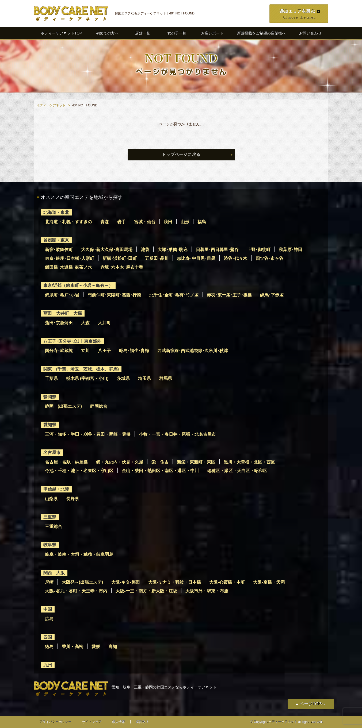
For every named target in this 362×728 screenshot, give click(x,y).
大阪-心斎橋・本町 (227, 582)
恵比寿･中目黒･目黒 (196, 258)
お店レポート (212, 33)
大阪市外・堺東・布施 (206, 591)
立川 (85, 350)
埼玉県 (144, 378)
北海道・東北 (56, 212)
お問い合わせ (310, 33)
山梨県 (51, 498)
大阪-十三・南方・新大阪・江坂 (146, 591)
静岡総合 (98, 406)
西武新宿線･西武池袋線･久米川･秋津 (192, 350)
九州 (47, 665)
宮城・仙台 (144, 221)
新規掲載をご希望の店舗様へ (261, 33)
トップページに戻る (181, 154)
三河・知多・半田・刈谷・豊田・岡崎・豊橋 (88, 434)
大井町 (104, 323)
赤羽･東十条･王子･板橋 (229, 295)
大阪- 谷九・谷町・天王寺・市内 (76, 591)
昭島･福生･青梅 (134, 350)
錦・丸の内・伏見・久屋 (119, 462)
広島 (49, 619)
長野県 (72, 498)
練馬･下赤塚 (272, 295)
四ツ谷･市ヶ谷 (269, 258)
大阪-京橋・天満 (268, 582)
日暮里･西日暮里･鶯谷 (217, 249)
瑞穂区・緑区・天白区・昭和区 (237, 470)
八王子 (104, 350)
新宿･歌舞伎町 (59, 249)
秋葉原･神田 (290, 249)
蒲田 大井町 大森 (62, 313)
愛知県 (49, 424)
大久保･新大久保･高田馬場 (106, 249)
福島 (201, 221)
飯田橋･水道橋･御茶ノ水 (68, 267)
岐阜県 (49, 544)
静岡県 (49, 397)
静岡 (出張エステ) (63, 406)
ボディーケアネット (51, 105)
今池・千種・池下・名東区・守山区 (79, 470)
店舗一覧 (142, 33)
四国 (47, 637)
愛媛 (96, 646)
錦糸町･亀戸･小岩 (62, 295)
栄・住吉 (160, 462)
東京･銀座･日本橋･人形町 (69, 258)
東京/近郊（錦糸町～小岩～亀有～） (78, 285)
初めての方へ (107, 33)
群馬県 (165, 378)
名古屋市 (51, 452)
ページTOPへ (313, 704)
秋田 (168, 221)
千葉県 (51, 378)
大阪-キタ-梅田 (125, 582)
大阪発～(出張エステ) (82, 582)
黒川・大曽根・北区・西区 (249, 462)
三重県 (49, 517)
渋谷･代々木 (235, 258)
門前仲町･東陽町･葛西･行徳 (114, 295)
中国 (47, 609)
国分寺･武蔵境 (59, 350)
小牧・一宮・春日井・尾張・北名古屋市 (177, 434)
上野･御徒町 (258, 249)
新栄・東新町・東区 (196, 462)
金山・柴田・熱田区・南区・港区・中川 (160, 470)
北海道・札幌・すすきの (68, 221)
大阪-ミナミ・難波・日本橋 (174, 582)
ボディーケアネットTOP (61, 33)
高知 (112, 646)
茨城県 (123, 378)
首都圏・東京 (56, 240)
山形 (185, 221)
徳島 (49, 646)
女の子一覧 (176, 33)
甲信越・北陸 (56, 489)
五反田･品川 (157, 258)
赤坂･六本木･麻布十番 (121, 267)
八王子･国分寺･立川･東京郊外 (72, 341)
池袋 (145, 249)
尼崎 (49, 582)
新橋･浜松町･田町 (119, 258)
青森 (104, 221)
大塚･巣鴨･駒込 (173, 249)
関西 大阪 (54, 573)
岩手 (121, 221)
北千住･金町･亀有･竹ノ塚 (174, 295)
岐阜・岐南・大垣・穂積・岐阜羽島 (79, 554)
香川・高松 (72, 646)
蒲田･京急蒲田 (59, 323)
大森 (85, 323)
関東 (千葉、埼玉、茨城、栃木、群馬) (81, 369)
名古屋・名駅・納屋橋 (66, 462)
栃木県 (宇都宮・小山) (87, 378)
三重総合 (53, 526)
